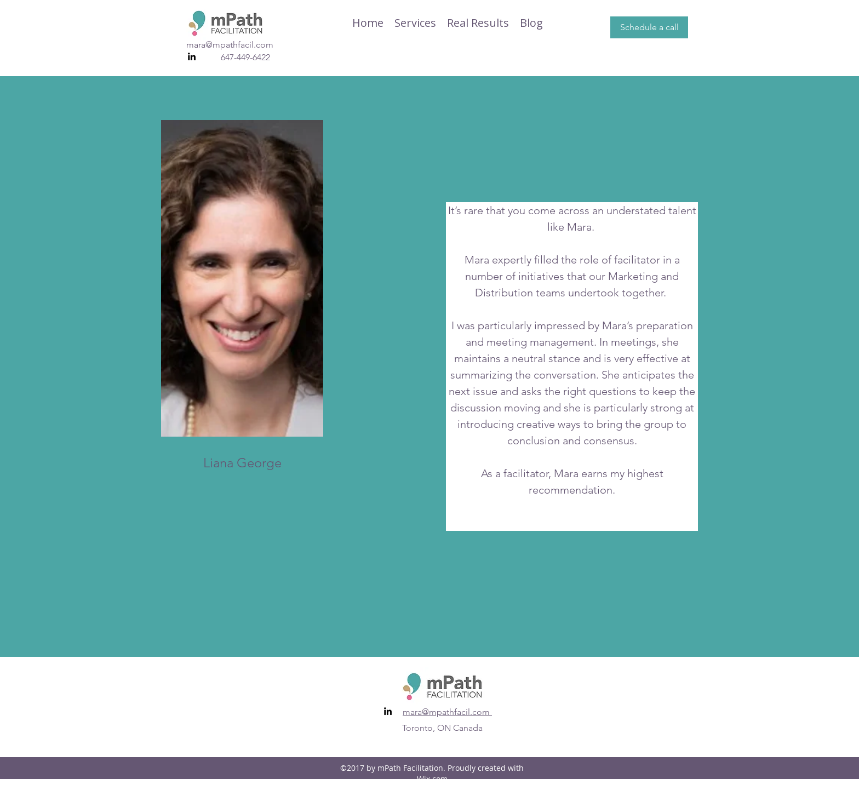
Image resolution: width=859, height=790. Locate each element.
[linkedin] (191, 56)
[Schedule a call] (649, 27)
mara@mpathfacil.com (229, 44)
